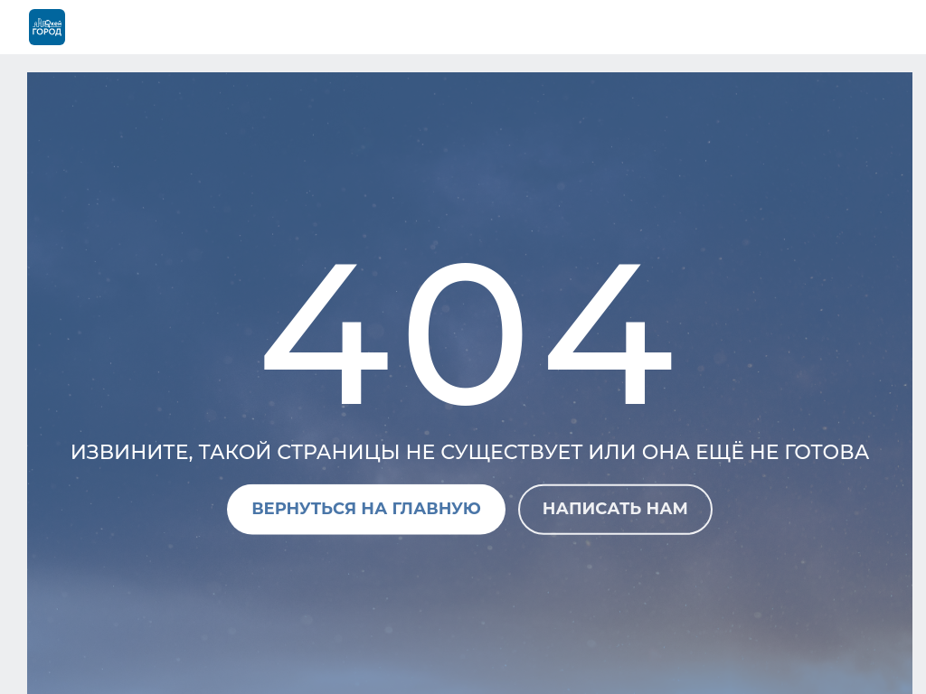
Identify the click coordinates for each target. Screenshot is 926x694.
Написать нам (615, 509)
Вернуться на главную (366, 509)
